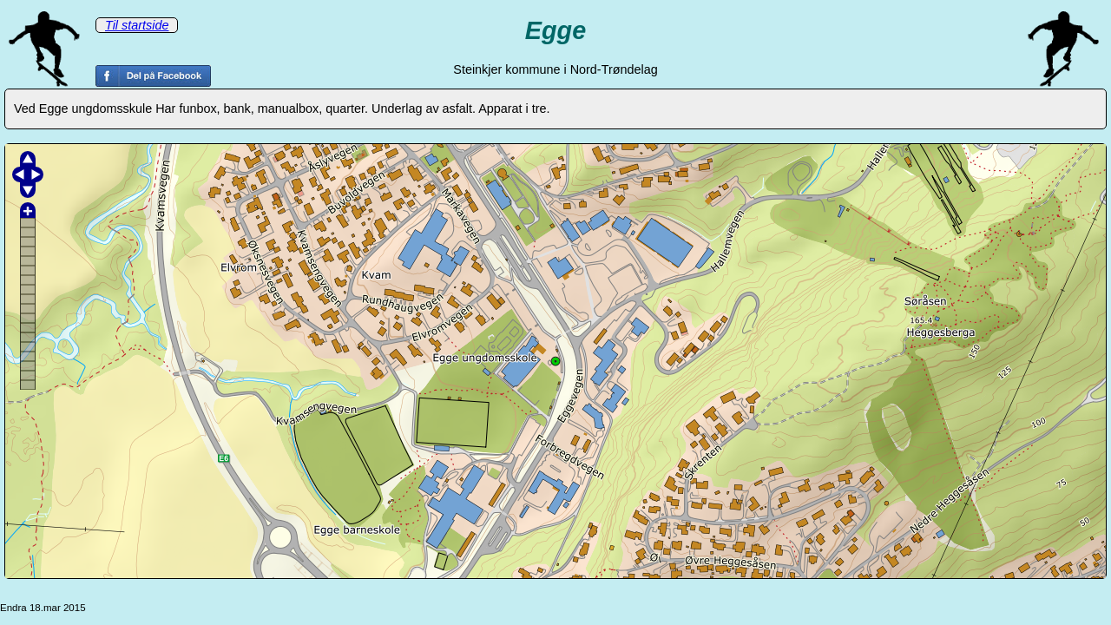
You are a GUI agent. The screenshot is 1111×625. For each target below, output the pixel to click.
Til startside (136, 25)
